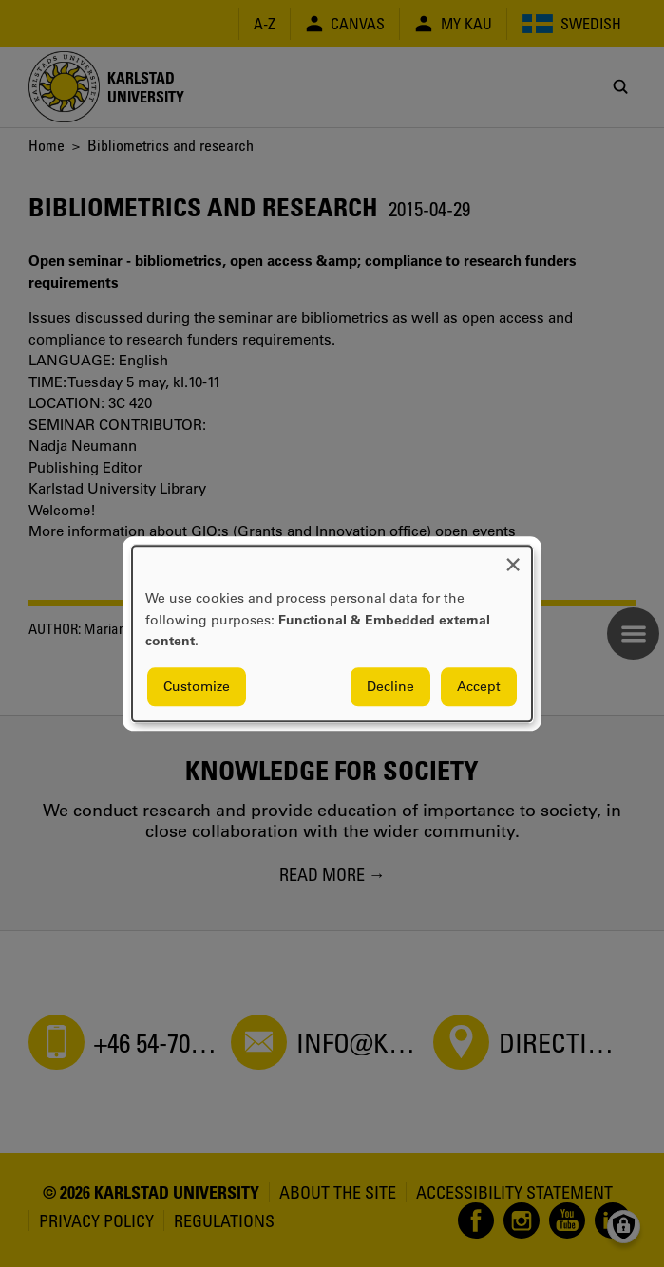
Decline (390, 686)
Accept (479, 686)
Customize (196, 686)
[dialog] (332, 633)
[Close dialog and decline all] (513, 557)
